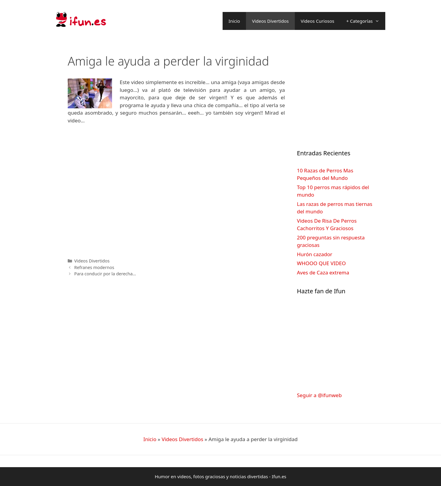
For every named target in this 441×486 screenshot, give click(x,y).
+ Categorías (365, 21)
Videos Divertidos (270, 21)
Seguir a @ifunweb (319, 395)
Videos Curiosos (317, 21)
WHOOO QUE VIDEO (321, 263)
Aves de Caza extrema (323, 272)
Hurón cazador (314, 254)
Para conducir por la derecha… (105, 274)
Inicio (234, 21)
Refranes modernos (94, 267)
